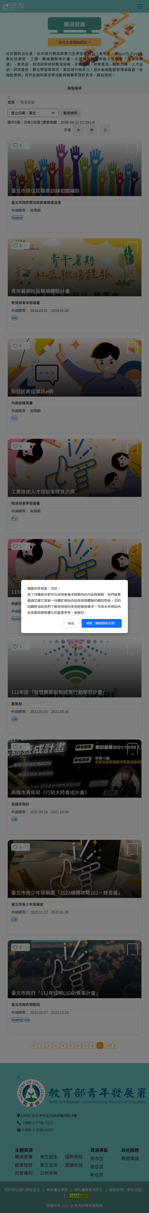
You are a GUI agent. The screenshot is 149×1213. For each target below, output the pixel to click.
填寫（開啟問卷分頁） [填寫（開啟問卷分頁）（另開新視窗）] (101, 623)
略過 (71, 623)
